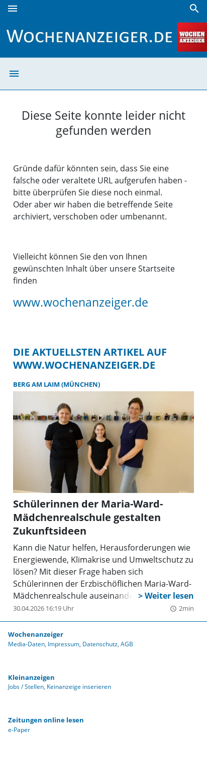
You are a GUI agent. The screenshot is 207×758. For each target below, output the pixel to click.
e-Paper (19, 729)
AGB (127, 644)
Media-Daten (26, 644)
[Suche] (194, 9)
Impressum (63, 644)
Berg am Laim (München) (56, 384)
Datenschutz (100, 644)
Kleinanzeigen (31, 677)
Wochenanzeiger (35, 634)
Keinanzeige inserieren (79, 686)
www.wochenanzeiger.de (80, 302)
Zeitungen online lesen (46, 719)
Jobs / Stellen (26, 686)
